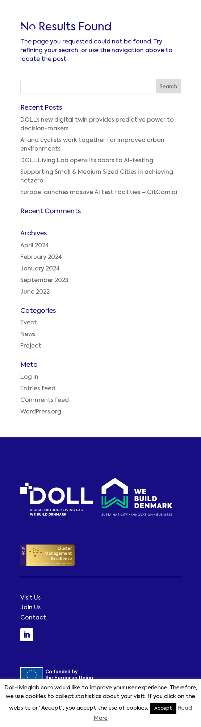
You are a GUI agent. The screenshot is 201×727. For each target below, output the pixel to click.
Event (28, 323)
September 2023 (44, 280)
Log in (29, 377)
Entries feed (37, 389)
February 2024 (41, 257)
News (27, 334)
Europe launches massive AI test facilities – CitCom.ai (98, 193)
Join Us (30, 608)
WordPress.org (40, 412)
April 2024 (34, 246)
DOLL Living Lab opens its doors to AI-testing (86, 161)
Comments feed (44, 400)
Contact (33, 618)
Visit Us (30, 598)
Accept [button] (163, 708)
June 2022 (35, 292)
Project (30, 346)
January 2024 (40, 269)
